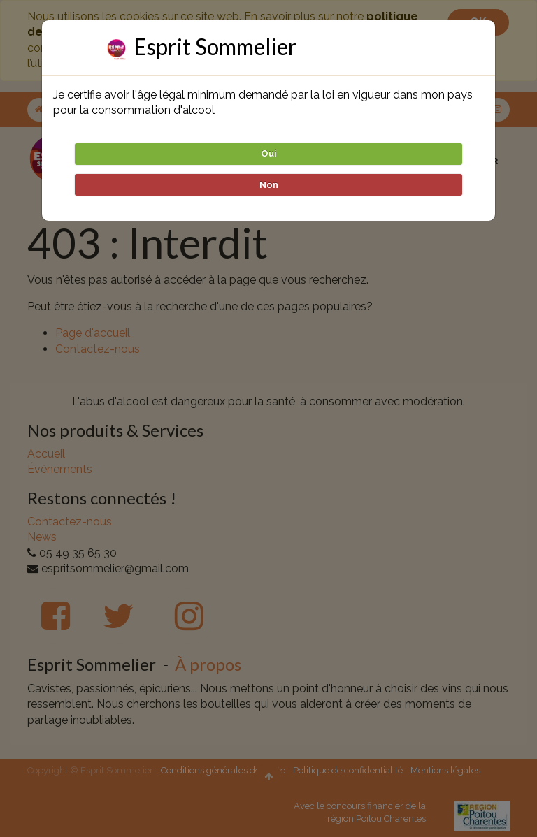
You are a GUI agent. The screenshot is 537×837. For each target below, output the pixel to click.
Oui (269, 153)
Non (268, 185)
